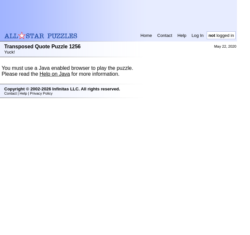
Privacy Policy (41, 93)
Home (146, 35)
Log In (197, 35)
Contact (164, 35)
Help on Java (55, 74)
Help (181, 35)
